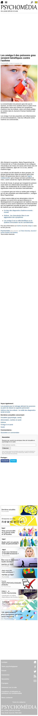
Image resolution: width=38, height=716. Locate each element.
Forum (3, 670)
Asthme (3, 422)
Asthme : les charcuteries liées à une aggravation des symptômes (16, 216)
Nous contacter (7, 697)
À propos (4, 683)
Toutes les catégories (19, 702)
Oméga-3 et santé (7, 424)
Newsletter (5, 679)
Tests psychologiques (9, 666)
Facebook (5, 461)
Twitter (13, 461)
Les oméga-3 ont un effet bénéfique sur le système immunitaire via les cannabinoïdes (18, 221)
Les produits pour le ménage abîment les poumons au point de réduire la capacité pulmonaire (18, 407)
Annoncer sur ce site (9, 687)
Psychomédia (4, 63)
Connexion (5, 675)
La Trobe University (24, 230)
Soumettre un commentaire (10, 432)
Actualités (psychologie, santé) (11, 417)
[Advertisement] (19, 33)
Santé (3, 427)
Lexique (4, 662)
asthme (19, 225)
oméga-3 (30, 225)
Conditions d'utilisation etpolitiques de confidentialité (11, 692)
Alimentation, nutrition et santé (11, 420)
